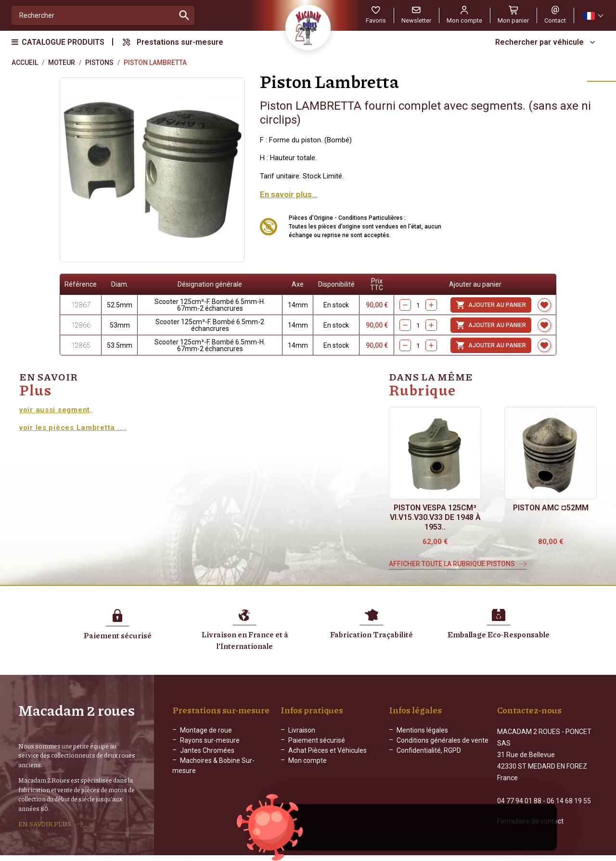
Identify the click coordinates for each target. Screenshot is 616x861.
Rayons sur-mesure (210, 740)
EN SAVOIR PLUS (44, 819)
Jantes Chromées (207, 750)
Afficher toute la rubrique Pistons (452, 564)
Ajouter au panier (491, 305)
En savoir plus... (289, 194)
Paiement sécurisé (316, 740)
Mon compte (307, 760)
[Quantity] (418, 305)
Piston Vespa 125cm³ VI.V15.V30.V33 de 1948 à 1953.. (435, 517)
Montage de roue (206, 730)
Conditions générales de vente (442, 740)
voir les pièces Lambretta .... (73, 427)
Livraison (301, 730)
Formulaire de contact (530, 811)
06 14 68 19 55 (569, 791)
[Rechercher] (93, 15)
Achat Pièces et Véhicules (327, 750)
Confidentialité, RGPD (429, 750)
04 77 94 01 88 (519, 791)
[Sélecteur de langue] (592, 16)
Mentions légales (422, 730)
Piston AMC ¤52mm (551, 507)
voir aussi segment (54, 409)
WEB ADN (446, 854)
